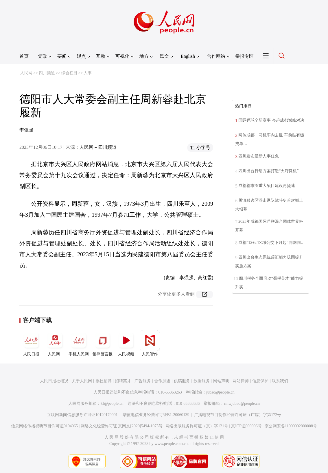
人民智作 (150, 343)
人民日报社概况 (54, 381)
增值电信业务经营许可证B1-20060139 (156, 415)
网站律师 (241, 381)
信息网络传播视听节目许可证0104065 (44, 426)
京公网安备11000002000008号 (291, 426)
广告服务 (142, 381)
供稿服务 (182, 381)
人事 (88, 73)
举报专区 (244, 56)
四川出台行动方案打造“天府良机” (268, 171)
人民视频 (126, 343)
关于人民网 (82, 381)
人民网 (26, 73)
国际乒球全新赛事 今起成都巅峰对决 (271, 120)
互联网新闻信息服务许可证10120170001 (82, 415)
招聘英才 (123, 381)
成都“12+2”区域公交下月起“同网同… (271, 242)
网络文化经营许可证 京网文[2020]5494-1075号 (122, 426)
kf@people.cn (112, 403)
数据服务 (202, 381)
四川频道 (47, 73)
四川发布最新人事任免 (258, 156)
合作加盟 (162, 381)
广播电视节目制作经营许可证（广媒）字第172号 (237, 415)
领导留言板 (102, 343)
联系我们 (280, 381)
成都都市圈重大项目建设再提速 (266, 185)
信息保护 (260, 381)
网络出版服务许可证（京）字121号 (196, 426)
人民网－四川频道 (98, 147)
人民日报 (31, 343)
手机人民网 (79, 343)
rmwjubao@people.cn (242, 403)
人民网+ (55, 343)
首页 (24, 56)
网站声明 (221, 381)
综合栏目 (69, 73)
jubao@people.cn (220, 392)
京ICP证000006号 (246, 426)
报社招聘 (103, 381)
